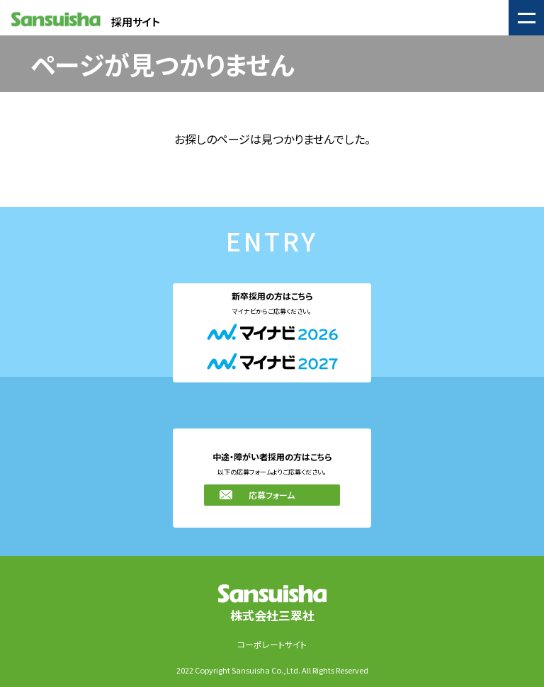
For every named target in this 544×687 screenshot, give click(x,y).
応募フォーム (272, 495)
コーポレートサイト (272, 644)
